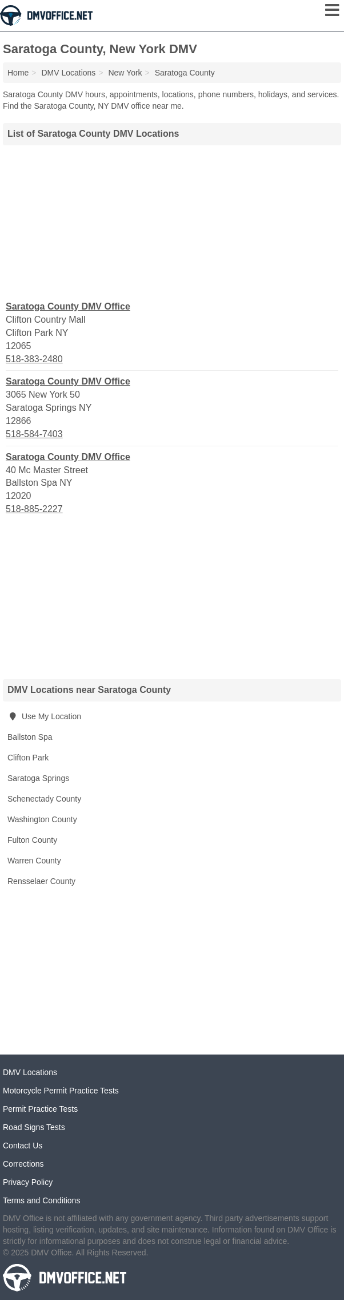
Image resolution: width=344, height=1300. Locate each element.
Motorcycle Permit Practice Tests (61, 1090)
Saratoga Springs (38, 778)
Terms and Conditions (41, 1200)
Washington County (42, 819)
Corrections (23, 1163)
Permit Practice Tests (40, 1108)
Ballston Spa (30, 737)
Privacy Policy (28, 1182)
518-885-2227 (34, 509)
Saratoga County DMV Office (68, 306)
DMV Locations (30, 1072)
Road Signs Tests (34, 1127)
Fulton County (32, 840)
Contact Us (22, 1145)
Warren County (34, 860)
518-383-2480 (34, 359)
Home (18, 72)
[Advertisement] (172, 221)
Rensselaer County (41, 881)
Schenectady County (44, 798)
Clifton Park (28, 757)
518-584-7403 (34, 434)
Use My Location (44, 716)
